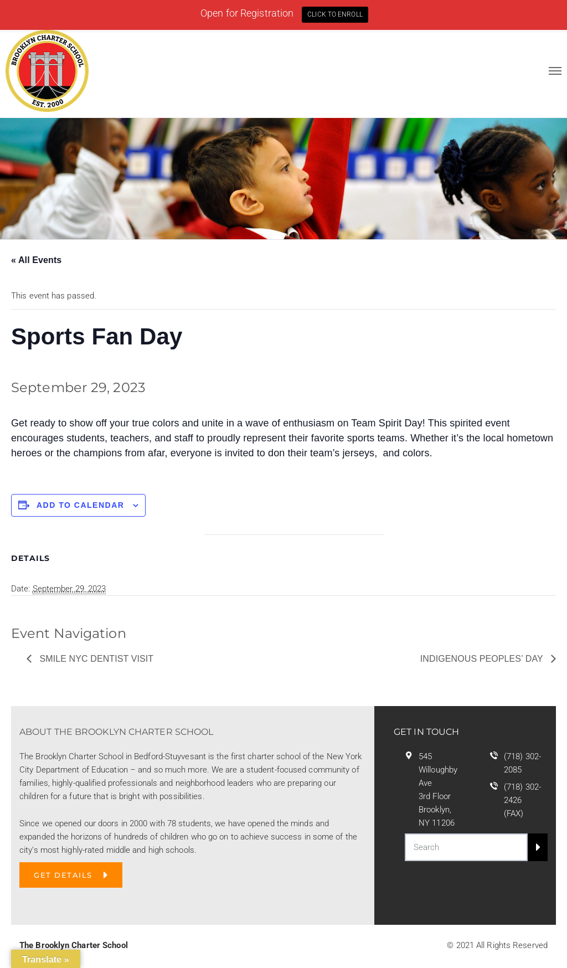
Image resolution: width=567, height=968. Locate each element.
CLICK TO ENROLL (335, 14)
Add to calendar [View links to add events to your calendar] (80, 505)
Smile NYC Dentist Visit (95, 658)
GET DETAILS (63, 875)
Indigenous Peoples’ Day (482, 658)
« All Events (36, 260)
